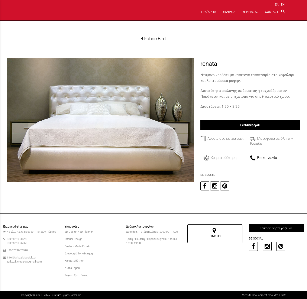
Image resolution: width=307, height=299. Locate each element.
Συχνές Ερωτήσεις (76, 275)
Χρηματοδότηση (74, 260)
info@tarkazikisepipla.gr (21, 257)
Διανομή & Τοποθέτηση (79, 253)
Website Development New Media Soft (264, 295)
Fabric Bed (155, 38)
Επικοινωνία (267, 157)
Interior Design (73, 239)
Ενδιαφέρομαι (250, 125)
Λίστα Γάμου (72, 268)
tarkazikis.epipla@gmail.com (24, 261)
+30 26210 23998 (16, 239)
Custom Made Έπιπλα (78, 246)
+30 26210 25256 (16, 243)
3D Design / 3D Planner (79, 231)
